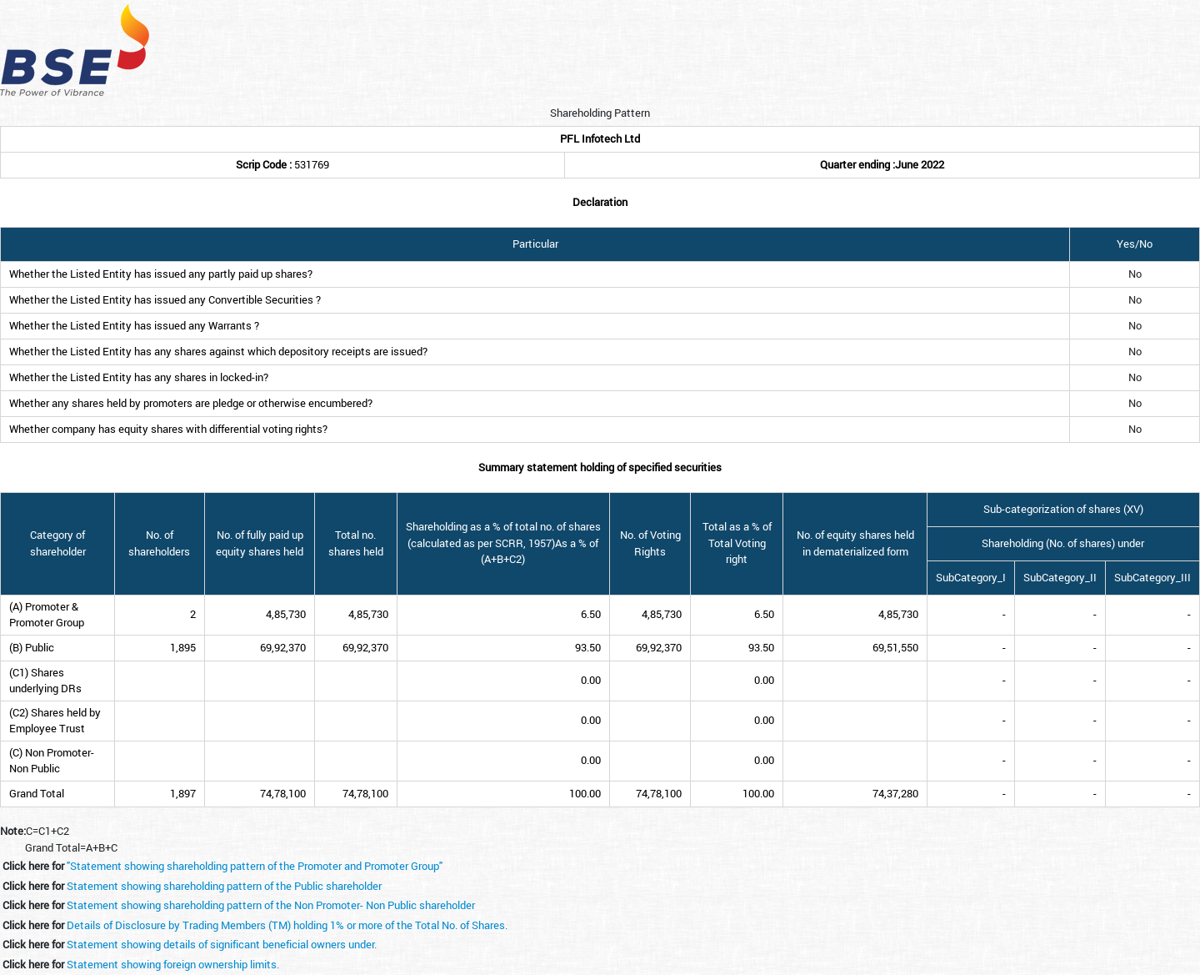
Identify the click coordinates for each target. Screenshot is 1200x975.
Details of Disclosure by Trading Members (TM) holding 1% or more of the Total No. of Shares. (287, 924)
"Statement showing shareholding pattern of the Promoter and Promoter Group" (254, 865)
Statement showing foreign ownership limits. (173, 964)
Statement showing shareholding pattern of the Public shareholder (224, 885)
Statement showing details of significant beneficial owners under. (222, 944)
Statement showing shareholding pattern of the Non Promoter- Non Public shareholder (271, 904)
